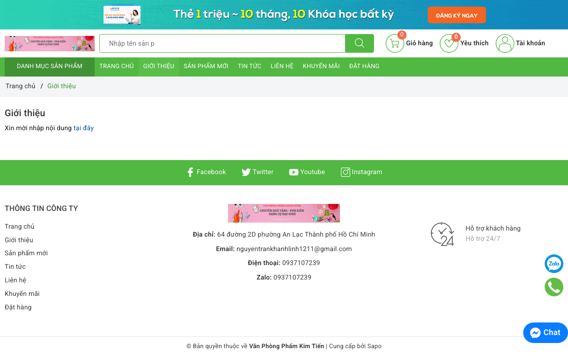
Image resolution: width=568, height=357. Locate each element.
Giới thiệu (158, 66)
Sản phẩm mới (206, 66)
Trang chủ (116, 66)
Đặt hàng (364, 66)
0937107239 (301, 263)
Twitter (257, 172)
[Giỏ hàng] (409, 43)
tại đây (84, 128)
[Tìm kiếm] (359, 43)
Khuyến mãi (321, 66)
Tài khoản (520, 43)
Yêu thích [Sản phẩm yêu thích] (464, 43)
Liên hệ (281, 66)
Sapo (374, 346)
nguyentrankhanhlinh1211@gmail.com (294, 249)
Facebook (206, 172)
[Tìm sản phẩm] (222, 43)
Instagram (361, 172)
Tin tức (250, 66)
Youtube (307, 172)
